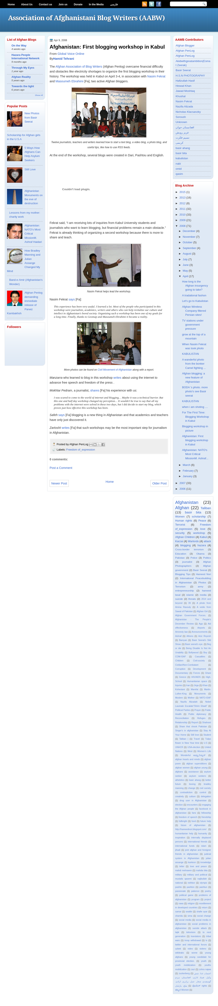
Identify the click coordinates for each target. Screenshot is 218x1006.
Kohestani (180, 689)
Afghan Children (185, 537)
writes (117, 377)
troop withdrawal (193, 940)
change (191, 788)
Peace (202, 520)
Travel (197, 739)
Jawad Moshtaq (185, 91)
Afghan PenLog (185, 50)
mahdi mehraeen (183, 870)
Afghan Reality (21, 76)
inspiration (180, 837)
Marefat (194, 689)
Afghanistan (186, 502)
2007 (182, 483)
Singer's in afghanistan (186, 730)
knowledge (206, 862)
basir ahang (183, 148)
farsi (194, 813)
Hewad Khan (183, 85)
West (190, 751)
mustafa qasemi (183, 879)
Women (180, 516)
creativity (179, 796)
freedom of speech (188, 817)
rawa (181, 903)
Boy (205, 652)
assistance (193, 772)
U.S (205, 743)
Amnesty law (181, 632)
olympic (203, 883)
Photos (202, 582)
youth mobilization (185, 965)
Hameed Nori (203, 574)
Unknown (181, 122)
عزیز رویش (182, 132)
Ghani (208, 673)
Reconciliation (182, 718)
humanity (202, 833)
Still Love (30, 169)
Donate (78, 4)
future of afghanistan (193, 825)
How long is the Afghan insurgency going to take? (195, 285)
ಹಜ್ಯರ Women (182, 990)
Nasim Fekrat (156, 76)
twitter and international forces (191, 945)
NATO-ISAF (205, 698)
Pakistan (180, 558)
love (202, 529)
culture (192, 796)
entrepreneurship (184, 590)
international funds (185, 846)
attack (207, 541)
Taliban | (183, 739)
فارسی (114, 4)
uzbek (178, 949)
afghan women (182, 768)
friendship (206, 817)
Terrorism (180, 586)
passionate (180, 891)
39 (189, 603)
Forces (196, 673)
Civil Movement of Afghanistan (115, 369)
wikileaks (179, 953)
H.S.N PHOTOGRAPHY (190, 75)
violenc (202, 949)
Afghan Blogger (185, 45)
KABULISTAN (190, 353)
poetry (208, 891)
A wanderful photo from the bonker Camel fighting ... (194, 364)
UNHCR (179, 747)
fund (194, 821)
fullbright (183, 821)
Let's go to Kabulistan (195, 301)
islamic (190, 595)
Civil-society (199, 661)
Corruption (180, 669)
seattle (189, 911)
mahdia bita (202, 870)
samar (178, 911)
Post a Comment (61, 468)
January (187, 476)
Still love (195, 735)
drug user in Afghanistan (193, 800)
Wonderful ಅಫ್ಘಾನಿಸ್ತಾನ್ (193, 755)
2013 (182, 197)
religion (191, 903)
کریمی (179, 142)
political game (186, 895)
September (189, 248)
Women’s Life (204, 751)
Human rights (183, 520)
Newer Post (59, 483)
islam (203, 846)
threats (192, 599)
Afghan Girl (202, 611)
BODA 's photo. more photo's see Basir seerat (195, 391)
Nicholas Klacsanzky (188, 111)
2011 (182, 208)
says (72, 299)
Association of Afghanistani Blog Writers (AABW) (86, 18)
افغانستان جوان (185, 127)
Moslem (179, 698)
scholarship (199, 516)
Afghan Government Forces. (190, 615)
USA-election (194, 747)
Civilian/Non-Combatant (186, 665)
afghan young (200, 768)
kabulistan (182, 158)
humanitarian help (184, 833)
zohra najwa (205, 969)
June (186, 265)
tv (206, 940)
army (200, 586)
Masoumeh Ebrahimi (69, 81)
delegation (206, 796)
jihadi (177, 850)
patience (195, 891)
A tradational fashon (194, 295)
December (189, 231)
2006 (182, 488)
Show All (39, 95)
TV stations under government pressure (193, 325)
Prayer (197, 710)
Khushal (180, 96)
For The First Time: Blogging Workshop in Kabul (195, 416)
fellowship (206, 813)
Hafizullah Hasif (185, 80)
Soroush (181, 117)
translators (196, 936)
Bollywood (194, 652)
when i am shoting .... (195, 407)
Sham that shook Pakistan (193, 726)
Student (207, 735)
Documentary (181, 673)
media (203, 595)
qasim (179, 173)
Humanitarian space (197, 681)
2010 (182, 214)
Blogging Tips (183, 574)
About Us (26, 4)
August (187, 253)
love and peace (198, 866)
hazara (202, 545)
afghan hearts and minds (187, 759)
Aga (201, 624)
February (188, 470)
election (179, 805)
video (190, 949)
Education (180, 553)
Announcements (200, 632)
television (190, 932)
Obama (200, 553)
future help (205, 821)
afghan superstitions (196, 763)
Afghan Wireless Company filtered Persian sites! (194, 311)
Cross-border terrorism (189, 549)
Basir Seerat (183, 70)
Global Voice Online (70, 53)
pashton (191, 887)
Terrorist (180, 524)
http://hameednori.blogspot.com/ (191, 829)
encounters (192, 805)
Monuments (200, 694)
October (187, 242)
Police (194, 558)
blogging (185, 545)
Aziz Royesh (204, 636)
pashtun (203, 887)
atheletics (179, 780)
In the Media (96, 4)
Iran (188, 685)
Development (199, 669)
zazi (193, 969)
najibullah (202, 879)
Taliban (206, 508)
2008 (182, 226)
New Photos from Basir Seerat (31, 117)
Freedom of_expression (80, 449)
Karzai (179, 541)
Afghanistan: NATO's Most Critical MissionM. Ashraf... (195, 454)
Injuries (178, 685)
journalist (187, 562)
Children (179, 661)
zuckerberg (184, 973)
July (185, 259)
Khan (205, 685)
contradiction (186, 792)
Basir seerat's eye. (194, 644)
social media (185, 920)
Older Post (159, 483)
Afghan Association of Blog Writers (79, 66)
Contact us (45, 4)
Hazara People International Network (25, 56)
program (195, 899)
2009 (182, 220)
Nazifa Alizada (184, 106)
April (185, 276)
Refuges (201, 718)
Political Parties (182, 710)
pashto (178, 887)
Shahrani (206, 722)
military (178, 875)
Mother (191, 698)
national (179, 883)
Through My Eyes (22, 67)
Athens (189, 636)
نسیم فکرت (182, 137)
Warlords (193, 541)
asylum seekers (197, 776)
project (207, 899)
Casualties (200, 656)
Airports (201, 628)
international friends (197, 842)
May (185, 270)
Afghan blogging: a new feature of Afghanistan (193, 377)
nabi (178, 163)
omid (179, 168)
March (186, 465)
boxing (192, 784)
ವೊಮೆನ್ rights (199, 986)
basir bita (181, 153)
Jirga (196, 685)
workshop (199, 533)
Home (11, 4)
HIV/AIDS (196, 677)
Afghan (182, 507)
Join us (63, 4)
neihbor (191, 883)
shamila (179, 916)
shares (94, 390)
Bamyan (183, 640)
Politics (207, 558)
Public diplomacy (197, 714)
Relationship (181, 722)
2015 (182, 192)
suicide (179, 599)
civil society (205, 788)
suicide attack (199, 928)
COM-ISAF (180, 656)
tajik (177, 932)
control (202, 792)
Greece (182, 677)
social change (204, 916)
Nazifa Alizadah (189, 702)
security (180, 533)
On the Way (18, 45)
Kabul (203, 537)
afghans (179, 772)
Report (194, 722)
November (189, 236)
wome (194, 953)
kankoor (192, 862)
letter (181, 866)
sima (190, 916)
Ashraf (178, 636)
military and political (197, 875)
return (205, 907)
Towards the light (22, 86)
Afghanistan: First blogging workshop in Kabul (195, 440)
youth (203, 961)
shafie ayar (201, 911)
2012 (182, 203)
